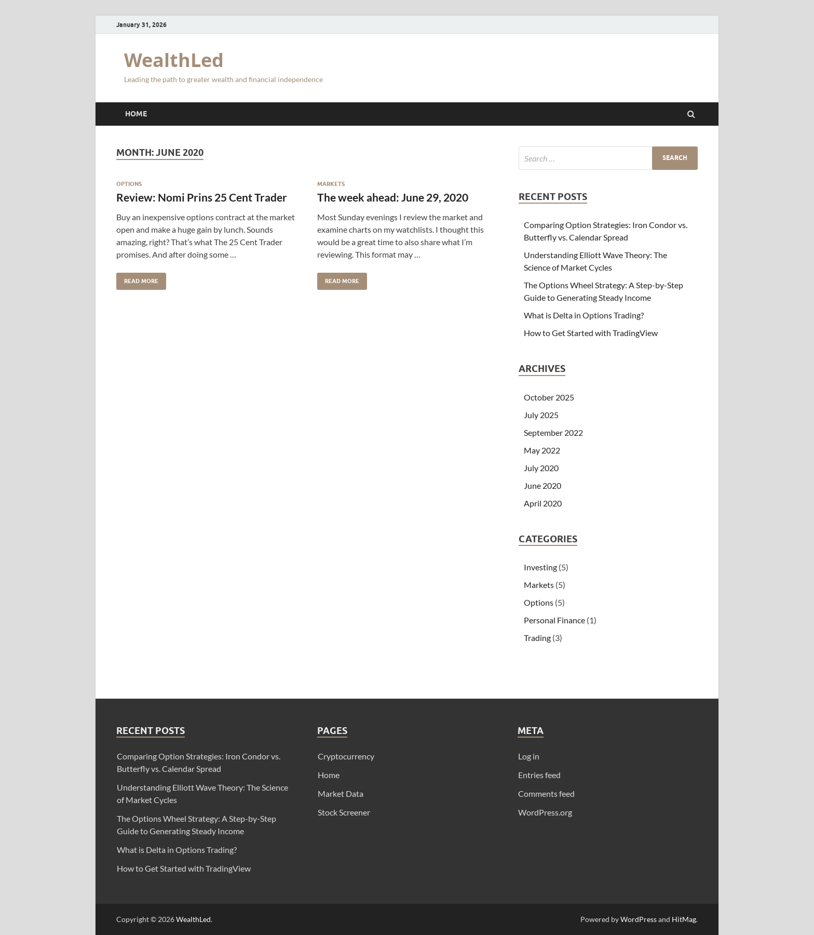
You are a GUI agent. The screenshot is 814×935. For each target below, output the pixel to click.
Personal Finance (554, 620)
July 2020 (541, 468)
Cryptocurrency (346, 756)
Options (129, 184)
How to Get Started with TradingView (591, 333)
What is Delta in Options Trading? (584, 315)
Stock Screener (344, 812)
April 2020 (543, 503)
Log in (528, 756)
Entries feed (539, 775)
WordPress (638, 919)
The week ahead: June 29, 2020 (392, 197)
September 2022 (553, 432)
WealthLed (174, 60)
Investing (540, 567)
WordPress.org (545, 812)
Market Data (340, 793)
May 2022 (542, 450)
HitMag (684, 919)
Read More (137, 279)
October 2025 (549, 397)
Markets (331, 184)
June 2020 (542, 485)
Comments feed (546, 793)
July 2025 (541, 415)
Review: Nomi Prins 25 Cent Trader (201, 197)
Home (136, 114)
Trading (537, 638)
